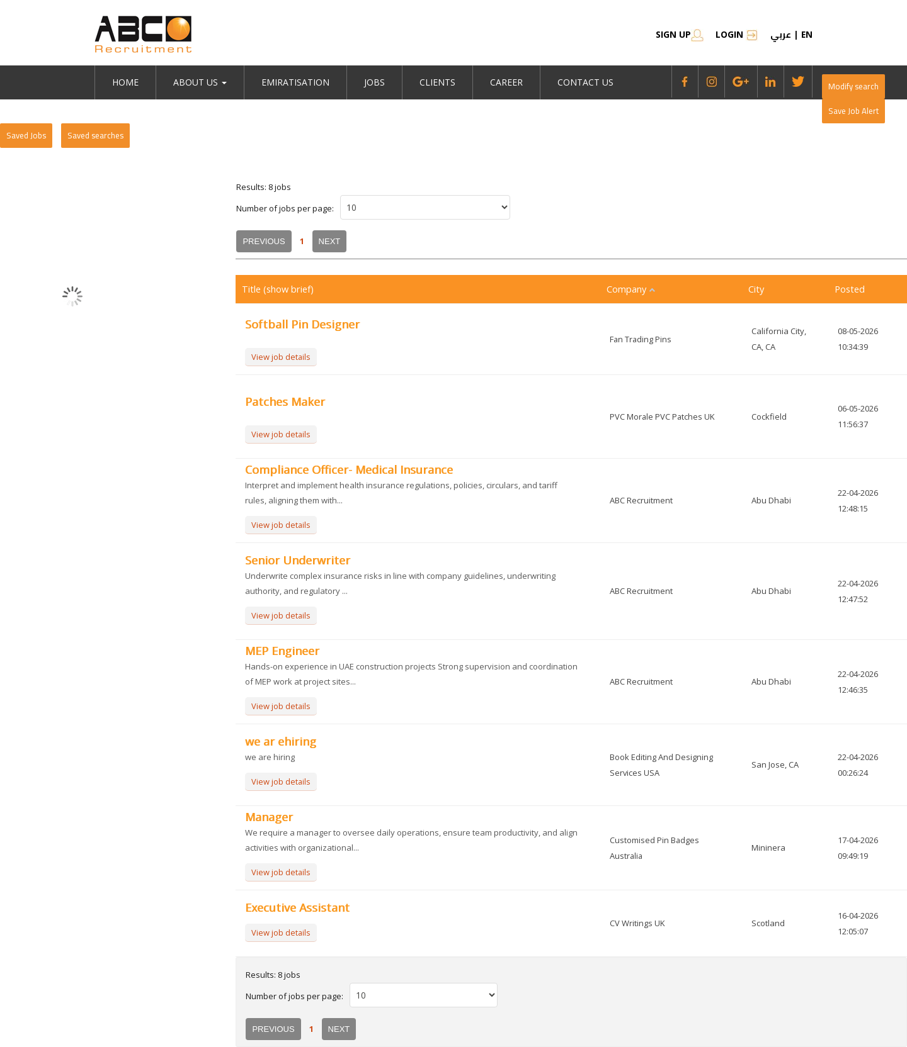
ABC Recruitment (641, 500)
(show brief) (290, 289)
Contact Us (585, 82)
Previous (263, 241)
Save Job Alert (853, 110)
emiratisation (295, 82)
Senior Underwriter (297, 560)
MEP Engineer (282, 650)
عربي (780, 34)
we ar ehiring (280, 741)
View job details (281, 356)
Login (736, 34)
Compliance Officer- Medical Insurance (349, 469)
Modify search (853, 86)
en (807, 34)
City (756, 289)
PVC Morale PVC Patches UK (663, 416)
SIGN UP (679, 34)
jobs (374, 82)
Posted (851, 289)
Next (330, 241)
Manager (269, 816)
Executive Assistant (297, 907)
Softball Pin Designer (302, 324)
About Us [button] (200, 82)
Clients (437, 82)
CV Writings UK (637, 923)
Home (125, 82)
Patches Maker (285, 401)
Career (506, 82)
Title (253, 289)
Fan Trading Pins (641, 339)
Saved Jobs (26, 135)
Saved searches (95, 135)
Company (631, 289)
